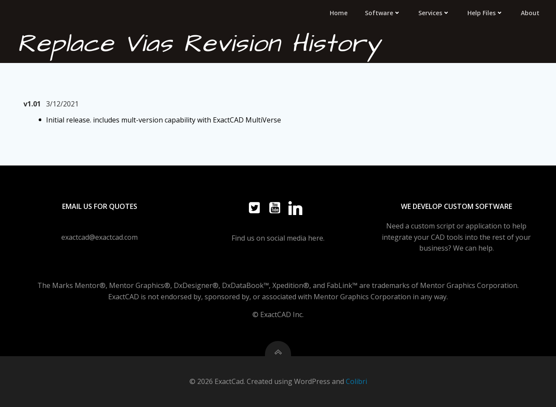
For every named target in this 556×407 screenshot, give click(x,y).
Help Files (485, 13)
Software (383, 13)
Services (434, 13)
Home (339, 13)
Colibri (356, 381)
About (530, 13)
